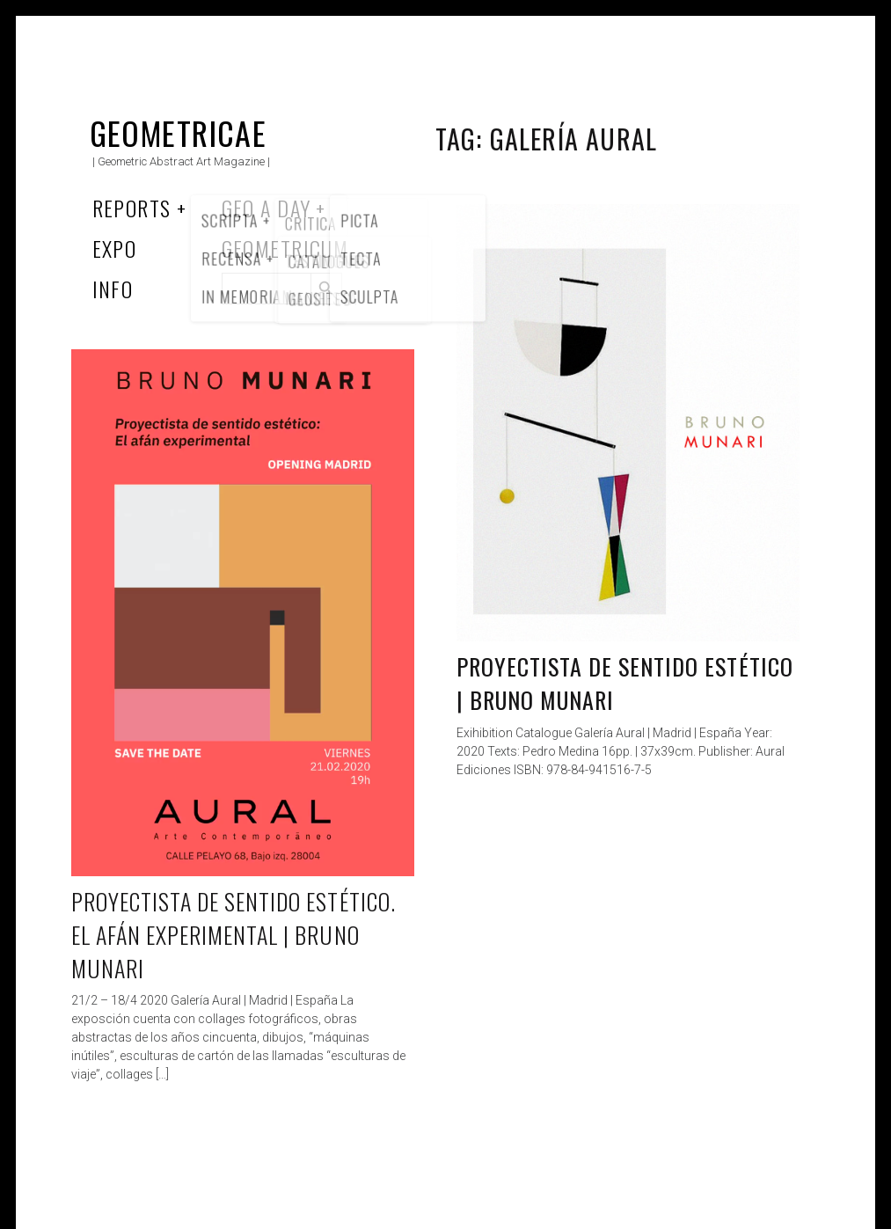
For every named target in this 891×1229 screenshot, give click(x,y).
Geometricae (178, 132)
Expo (114, 248)
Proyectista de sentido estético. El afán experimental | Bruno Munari (233, 934)
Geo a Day (266, 207)
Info (113, 288)
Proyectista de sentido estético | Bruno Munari (624, 683)
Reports (132, 207)
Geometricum (285, 248)
